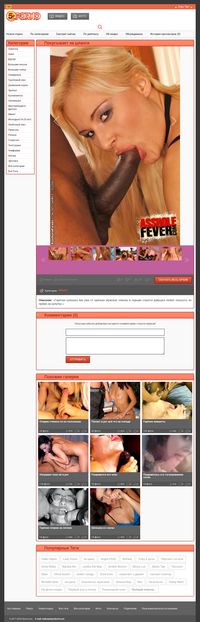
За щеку (89, 559)
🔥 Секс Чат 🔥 (183, 6)
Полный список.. (144, 589)
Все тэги (63, 608)
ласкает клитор (160, 574)
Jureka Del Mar (92, 566)
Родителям (130, 608)
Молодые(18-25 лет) (19, 119)
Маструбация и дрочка (17, 107)
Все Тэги (13, 171)
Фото (98, 608)
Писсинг (177, 566)
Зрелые (12, 90)
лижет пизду (85, 574)
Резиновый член (113, 589)
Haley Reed (176, 582)
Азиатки (13, 49)
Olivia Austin (62, 574)
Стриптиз (13, 140)
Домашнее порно (18, 85)
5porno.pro (27, 619)
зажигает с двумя (131, 574)
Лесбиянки (14, 100)
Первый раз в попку (82, 589)
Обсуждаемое (134, 34)
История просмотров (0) (165, 34)
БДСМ (11, 59)
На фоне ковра (51, 589)
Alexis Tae (158, 566)
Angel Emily (108, 559)
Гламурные (14, 74)
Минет (12, 114)
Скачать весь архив (173, 279)
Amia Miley (48, 566)
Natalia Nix (69, 566)
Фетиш (12, 155)
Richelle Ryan (49, 582)
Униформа (14, 150)
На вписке (156, 582)
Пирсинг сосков (172, 559)
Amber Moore (117, 566)
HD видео (112, 34)
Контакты (112, 608)
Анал (11, 54)
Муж (44, 574)
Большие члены (17, 69)
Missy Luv (139, 566)
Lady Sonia (70, 559)
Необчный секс (17, 124)
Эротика (13, 160)
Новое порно (14, 34)
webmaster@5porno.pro (53, 619)
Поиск (29, 608)
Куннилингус (15, 95)
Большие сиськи (17, 64)
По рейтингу (90, 34)
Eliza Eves (106, 574)
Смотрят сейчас (66, 34)
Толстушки (14, 145)
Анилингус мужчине (96, 582)
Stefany (127, 559)
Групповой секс (17, 80)
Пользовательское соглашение (159, 608)
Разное (12, 135)
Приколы (13, 129)
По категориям (39, 34)
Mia (139, 582)
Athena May (123, 582)
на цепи (70, 582)
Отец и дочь (146, 559)
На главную (14, 608)
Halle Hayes (49, 559)
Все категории (16, 166)
